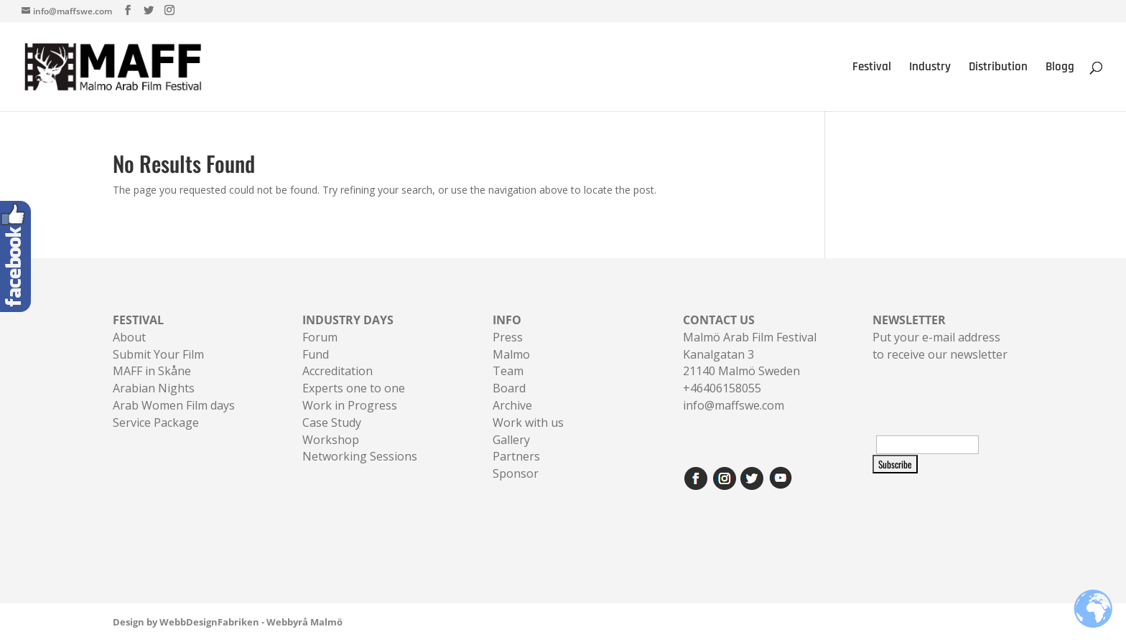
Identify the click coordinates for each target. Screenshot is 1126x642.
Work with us (528, 422)
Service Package (156, 422)
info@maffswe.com (733, 405)
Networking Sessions (359, 456)
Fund (315, 354)
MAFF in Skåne (152, 371)
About (129, 337)
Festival (871, 68)
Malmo (511, 354)
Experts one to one (353, 388)
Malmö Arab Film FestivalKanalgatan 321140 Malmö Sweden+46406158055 (749, 354)
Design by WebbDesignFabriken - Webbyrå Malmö (228, 621)
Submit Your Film (158, 354)
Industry (930, 68)
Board (509, 388)
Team (508, 371)
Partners (516, 456)
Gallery (511, 440)
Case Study (331, 422)
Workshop (330, 440)
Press (508, 337)
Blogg (1060, 68)
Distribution (998, 68)
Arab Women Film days (174, 405)
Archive (512, 405)
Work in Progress (349, 405)
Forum (320, 337)
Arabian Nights (154, 388)
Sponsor (516, 473)
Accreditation (337, 371)
